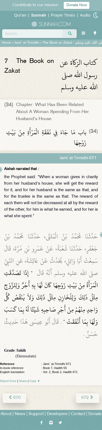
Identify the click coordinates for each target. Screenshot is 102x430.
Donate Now (76, 5)
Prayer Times (63, 15)
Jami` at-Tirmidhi (26, 42)
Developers (57, 414)
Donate (94, 414)
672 (87, 398)
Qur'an (20, 15)
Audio (85, 15)
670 (14, 398)
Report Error (8, 381)
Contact (78, 414)
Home (6, 42)
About (6, 414)
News (20, 414)
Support (36, 414)
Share (23, 381)
